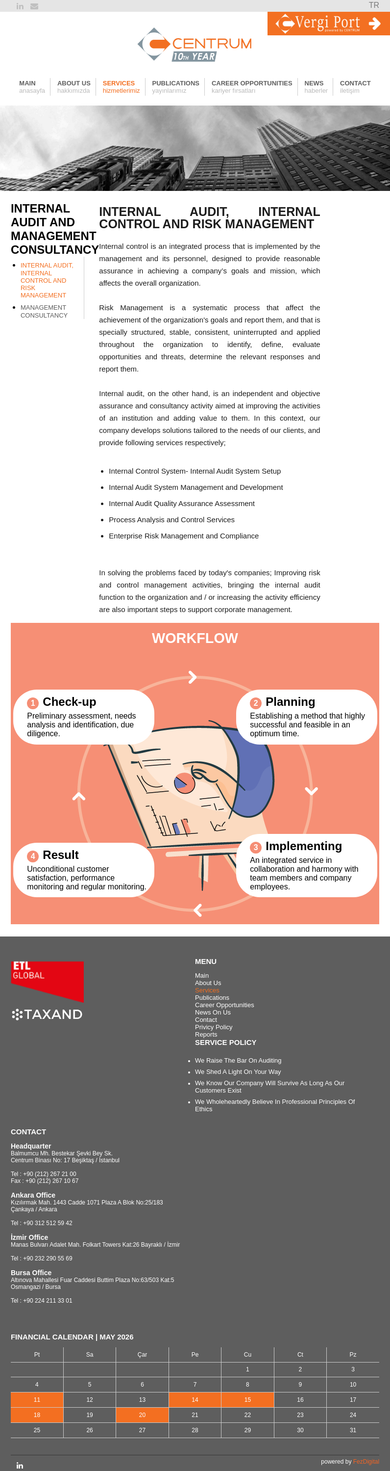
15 (247, 1399)
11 (37, 1399)
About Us (208, 983)
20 (142, 1415)
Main (202, 975)
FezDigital (366, 1461)
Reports (206, 1034)
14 (195, 1399)
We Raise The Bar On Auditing (238, 1060)
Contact (206, 1019)
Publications (212, 997)
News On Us (213, 1012)
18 (37, 1415)
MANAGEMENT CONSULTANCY (44, 311)
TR (374, 5)
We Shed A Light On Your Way (238, 1071)
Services (207, 990)
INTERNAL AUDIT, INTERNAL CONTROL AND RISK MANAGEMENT (47, 280)
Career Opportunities (224, 1005)
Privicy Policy (214, 1027)
